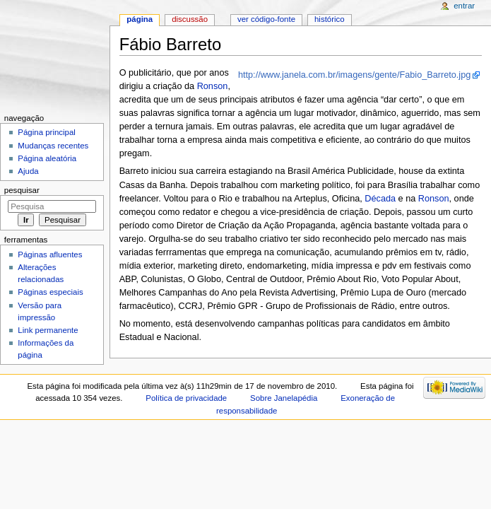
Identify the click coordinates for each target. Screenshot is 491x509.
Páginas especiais (50, 292)
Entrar (464, 5)
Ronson (212, 86)
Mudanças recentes (53, 145)
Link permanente (48, 330)
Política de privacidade (186, 398)
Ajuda (28, 171)
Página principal (47, 132)
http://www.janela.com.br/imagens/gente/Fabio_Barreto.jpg (354, 75)
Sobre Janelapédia (283, 398)
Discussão (190, 19)
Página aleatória (47, 158)
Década (380, 199)
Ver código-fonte (266, 19)
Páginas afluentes (50, 254)
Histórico (329, 19)
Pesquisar (22, 190)
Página (139, 19)
